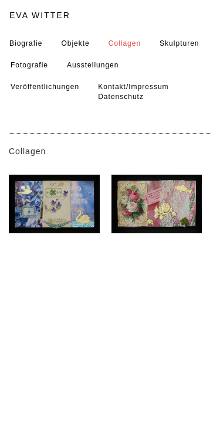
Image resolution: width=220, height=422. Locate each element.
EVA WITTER (39, 15)
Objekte (75, 43)
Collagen (125, 43)
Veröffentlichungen (45, 87)
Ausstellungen (93, 65)
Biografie (25, 43)
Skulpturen (179, 43)
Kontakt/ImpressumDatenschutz (133, 92)
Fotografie (29, 65)
